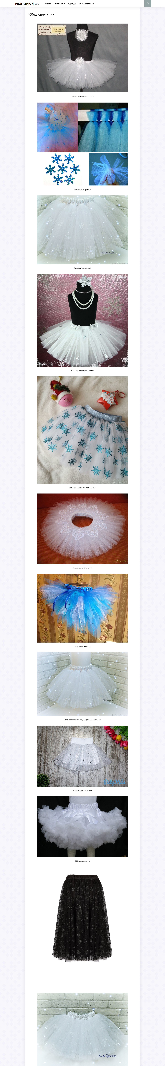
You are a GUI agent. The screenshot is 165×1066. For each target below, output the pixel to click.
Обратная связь (86, 3)
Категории (60, 3)
